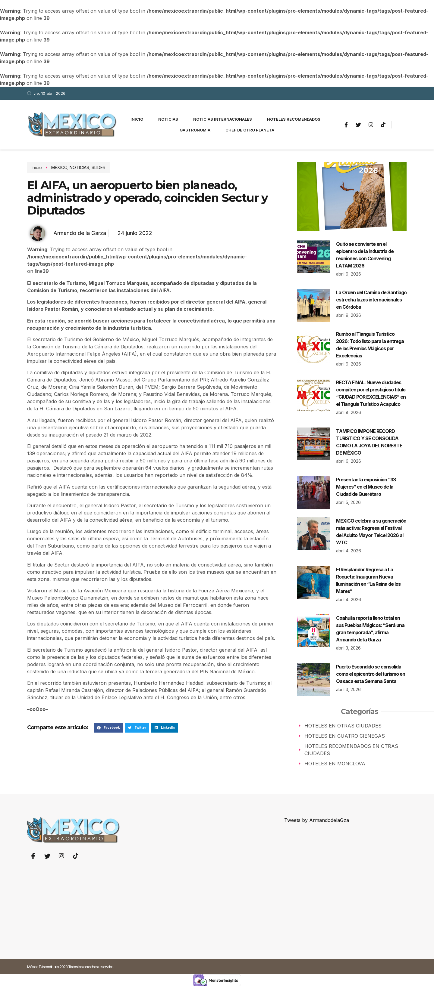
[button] (108, 728)
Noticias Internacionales (222, 119)
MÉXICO (59, 167)
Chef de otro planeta (249, 130)
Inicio (137, 119)
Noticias (168, 119)
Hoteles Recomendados (293, 119)
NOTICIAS (79, 167)
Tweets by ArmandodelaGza (316, 820)
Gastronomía (195, 130)
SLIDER (98, 167)
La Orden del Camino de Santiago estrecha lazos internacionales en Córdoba (371, 299)
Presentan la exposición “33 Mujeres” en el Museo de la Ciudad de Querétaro (366, 487)
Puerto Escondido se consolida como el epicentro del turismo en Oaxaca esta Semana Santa (370, 674)
